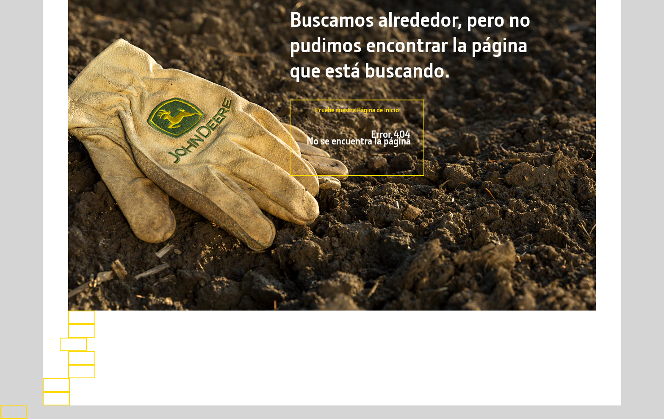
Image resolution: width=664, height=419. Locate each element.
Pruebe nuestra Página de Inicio (357, 133)
